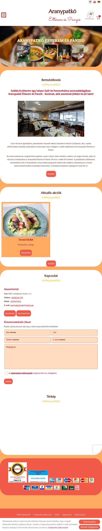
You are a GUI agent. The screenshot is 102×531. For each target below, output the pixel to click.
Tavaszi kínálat (25, 239)
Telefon (12, 340)
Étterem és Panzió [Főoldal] (64, 15)
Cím (54, 332)
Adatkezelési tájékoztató (42, 515)
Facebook (9, 313)
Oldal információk (23, 515)
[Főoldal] (90, 15)
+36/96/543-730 (17, 298)
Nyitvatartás (24, 313)
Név (11, 332)
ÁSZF (57, 515)
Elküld (8, 381)
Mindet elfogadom (89, 527)
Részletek (26, 253)
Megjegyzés (11, 347)
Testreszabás (89, 521)
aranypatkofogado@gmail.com (21, 305)
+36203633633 (15, 301)
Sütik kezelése (80, 515)
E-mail (59, 340)
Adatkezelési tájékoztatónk (58, 528)
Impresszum (66, 515)
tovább (51, 174)
